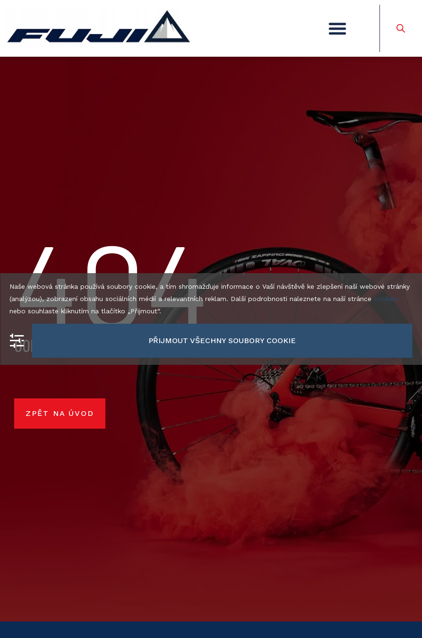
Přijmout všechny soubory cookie (222, 340)
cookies (386, 298)
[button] (337, 28)
